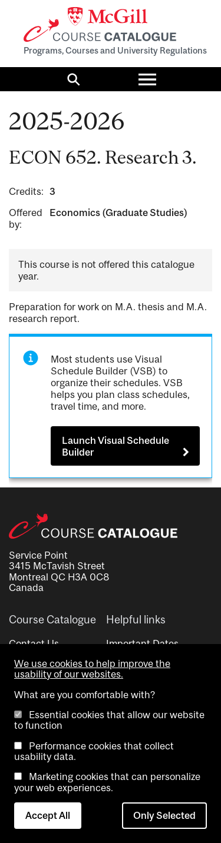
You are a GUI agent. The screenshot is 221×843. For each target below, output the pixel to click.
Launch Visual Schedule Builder (115, 446)
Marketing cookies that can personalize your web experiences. (107, 782)
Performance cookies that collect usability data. (94, 751)
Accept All (47, 815)
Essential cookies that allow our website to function (109, 720)
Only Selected (164, 815)
